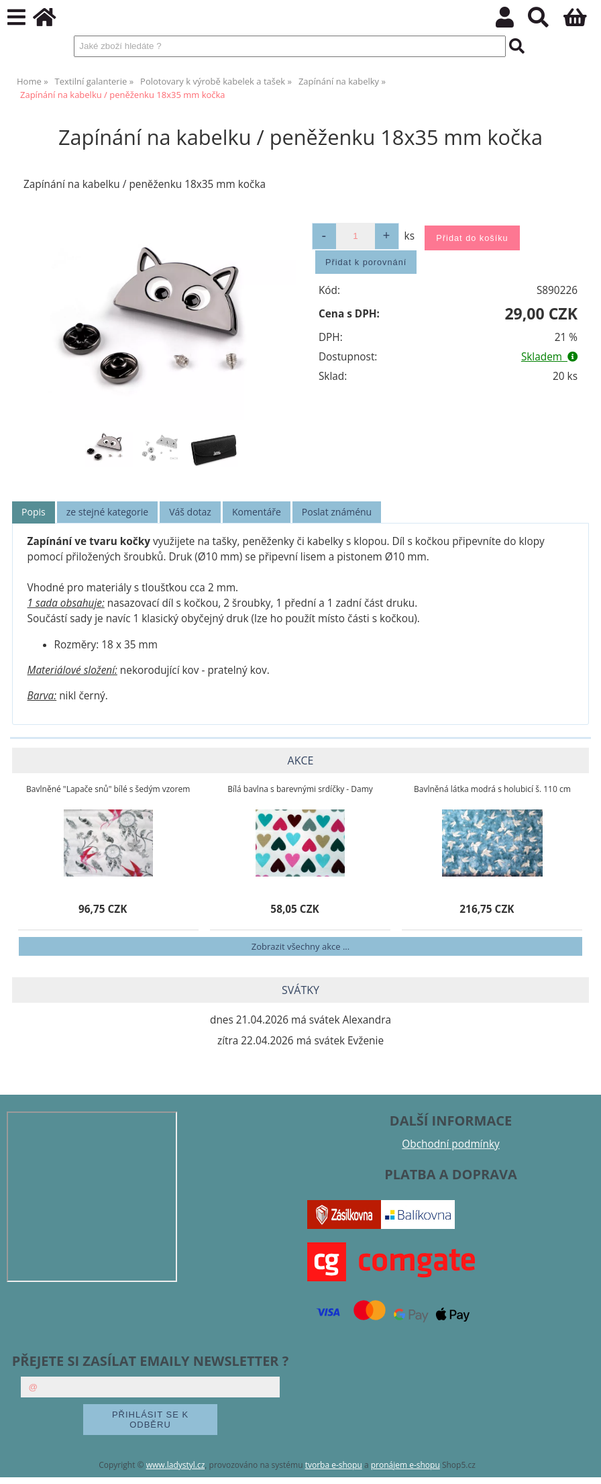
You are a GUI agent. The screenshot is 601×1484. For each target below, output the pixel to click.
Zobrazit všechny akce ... (300, 946)
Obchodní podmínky (450, 1144)
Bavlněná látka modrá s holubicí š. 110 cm (492, 789)
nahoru (581, 1464)
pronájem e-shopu (405, 1465)
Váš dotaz (190, 511)
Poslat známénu (337, 511)
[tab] (33, 512)
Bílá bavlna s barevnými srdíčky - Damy (300, 789)
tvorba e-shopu (333, 1465)
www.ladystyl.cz (175, 1465)
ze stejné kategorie (107, 511)
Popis (33, 511)
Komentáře (256, 511)
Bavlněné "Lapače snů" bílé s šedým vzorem (108, 789)
